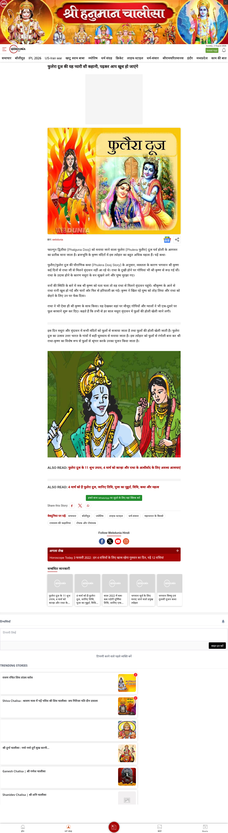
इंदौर (190, 58)
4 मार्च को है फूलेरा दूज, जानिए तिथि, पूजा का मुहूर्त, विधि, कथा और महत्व (113, 487)
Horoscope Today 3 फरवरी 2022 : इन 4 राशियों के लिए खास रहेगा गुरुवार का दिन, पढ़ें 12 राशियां (107, 558)
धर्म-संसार (153, 58)
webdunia (57, 239)
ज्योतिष (93, 58)
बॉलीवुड (20, 58)
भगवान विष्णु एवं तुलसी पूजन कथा (167, 597)
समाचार (6, 58)
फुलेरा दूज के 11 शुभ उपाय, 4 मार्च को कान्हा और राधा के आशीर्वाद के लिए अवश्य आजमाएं (124, 467)
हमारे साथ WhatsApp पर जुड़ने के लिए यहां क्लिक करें (114, 497)
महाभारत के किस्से (153, 516)
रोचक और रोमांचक (86, 523)
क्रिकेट (119, 58)
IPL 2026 (34, 58)
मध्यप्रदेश (202, 58)
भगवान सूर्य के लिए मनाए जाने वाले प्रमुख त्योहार (142, 599)
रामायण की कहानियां (60, 523)
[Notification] (223, 50)
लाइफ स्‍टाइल (135, 58)
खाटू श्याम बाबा (75, 58)
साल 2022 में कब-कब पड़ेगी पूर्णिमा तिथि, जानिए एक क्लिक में (113, 599)
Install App (212, 50)
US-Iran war (53, 58)
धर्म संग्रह (106, 58)
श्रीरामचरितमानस (173, 58)
